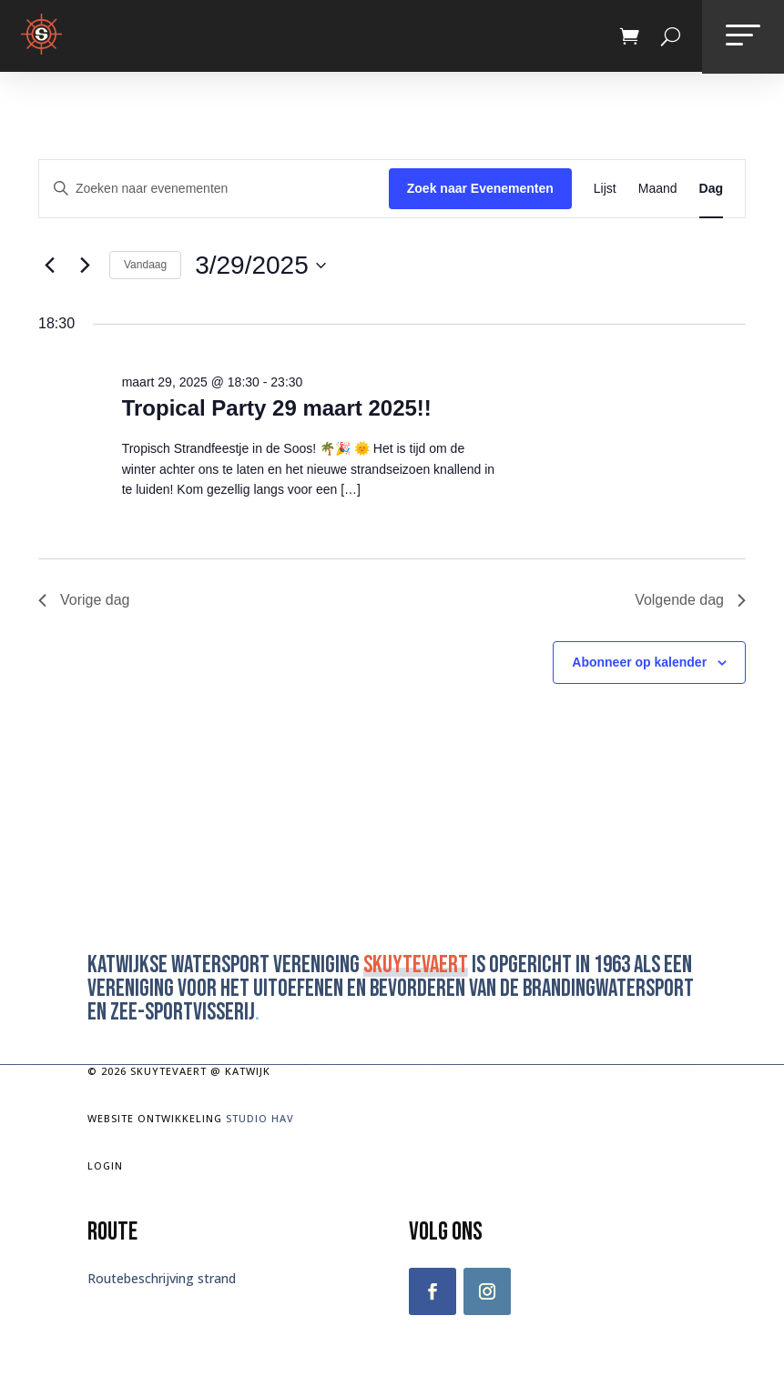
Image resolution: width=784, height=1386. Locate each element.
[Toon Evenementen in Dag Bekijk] (711, 188)
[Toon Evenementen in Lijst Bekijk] (605, 188)
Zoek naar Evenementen (480, 188)
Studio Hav (260, 1118)
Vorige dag (84, 600)
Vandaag (145, 264)
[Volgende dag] (85, 265)
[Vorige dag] (49, 265)
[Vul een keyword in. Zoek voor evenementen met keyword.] (214, 188)
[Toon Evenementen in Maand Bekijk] (657, 188)
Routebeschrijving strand (161, 1278)
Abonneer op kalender (639, 662)
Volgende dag (690, 600)
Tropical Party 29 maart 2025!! (277, 408)
